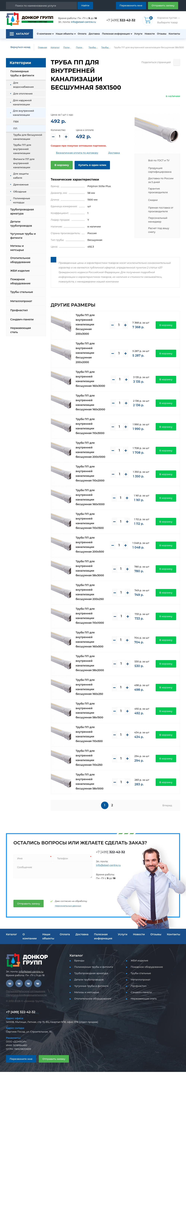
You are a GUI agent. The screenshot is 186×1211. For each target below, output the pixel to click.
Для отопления (23, 93)
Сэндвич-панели (22, 319)
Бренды (79, 960)
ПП (15, 128)
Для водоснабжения (23, 84)
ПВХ (16, 121)
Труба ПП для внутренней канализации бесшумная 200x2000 (85, 353)
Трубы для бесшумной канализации (106, 47)
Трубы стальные (21, 292)
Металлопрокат (21, 301)
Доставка (94, 33)
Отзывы (161, 33)
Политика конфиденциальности (26, 994)
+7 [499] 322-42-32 (20, 1012)
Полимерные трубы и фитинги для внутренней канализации (80, 47)
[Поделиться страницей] (177, 62)
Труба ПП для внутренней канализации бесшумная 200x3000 (85, 324)
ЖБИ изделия (20, 270)
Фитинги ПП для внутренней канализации (23, 163)
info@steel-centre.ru (83, 21)
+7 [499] (120, 20)
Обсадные (19, 191)
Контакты (174, 33)
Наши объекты (64, 33)
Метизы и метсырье (17, 248)
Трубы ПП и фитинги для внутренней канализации (93, 47)
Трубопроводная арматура (22, 211)
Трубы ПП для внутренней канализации (22, 149)
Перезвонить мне (131, 5)
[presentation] (41, 887)
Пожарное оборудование (20, 281)
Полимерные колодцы (21, 200)
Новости (150, 33)
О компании (44, 33)
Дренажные (21, 184)
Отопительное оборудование (20, 260)
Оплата (82, 33)
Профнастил (19, 310)
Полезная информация (116, 33)
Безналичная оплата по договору (77, 152)
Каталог (55, 47)
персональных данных (68, 905)
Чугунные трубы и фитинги (23, 236)
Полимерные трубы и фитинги (67, 47)
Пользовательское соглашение (25, 991)
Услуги (138, 33)
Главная (42, 47)
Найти (85, 5)
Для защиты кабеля (21, 175)
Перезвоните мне (21, 1058)
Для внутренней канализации (23, 112)
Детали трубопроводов (21, 223)
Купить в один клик (92, 165)
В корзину (61, 165)
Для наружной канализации (22, 102)
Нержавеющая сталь (20, 330)
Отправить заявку (163, 5)
